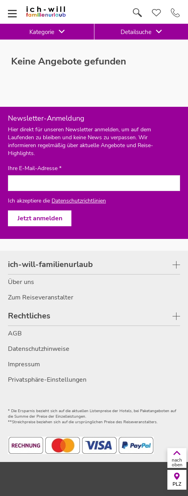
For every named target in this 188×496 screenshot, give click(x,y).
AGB (15, 333)
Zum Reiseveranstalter (40, 297)
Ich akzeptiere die (57, 200)
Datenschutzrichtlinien (79, 200)
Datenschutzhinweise (38, 348)
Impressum (24, 364)
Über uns (21, 282)
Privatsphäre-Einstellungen (47, 379)
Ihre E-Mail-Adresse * (34, 168)
